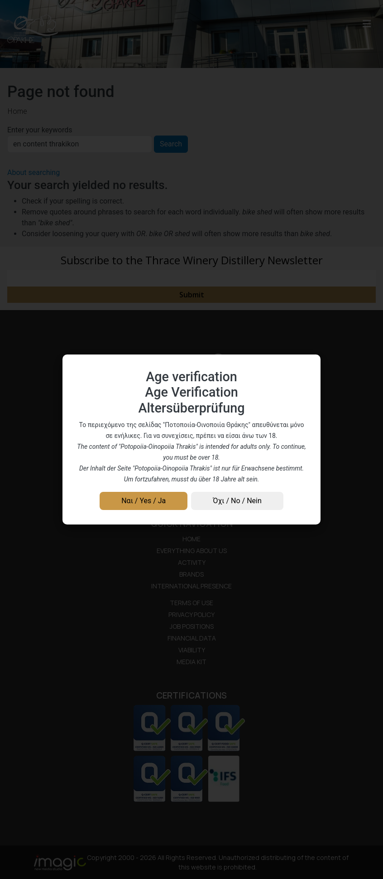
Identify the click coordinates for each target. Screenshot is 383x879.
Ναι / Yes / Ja (143, 500)
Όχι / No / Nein (237, 500)
